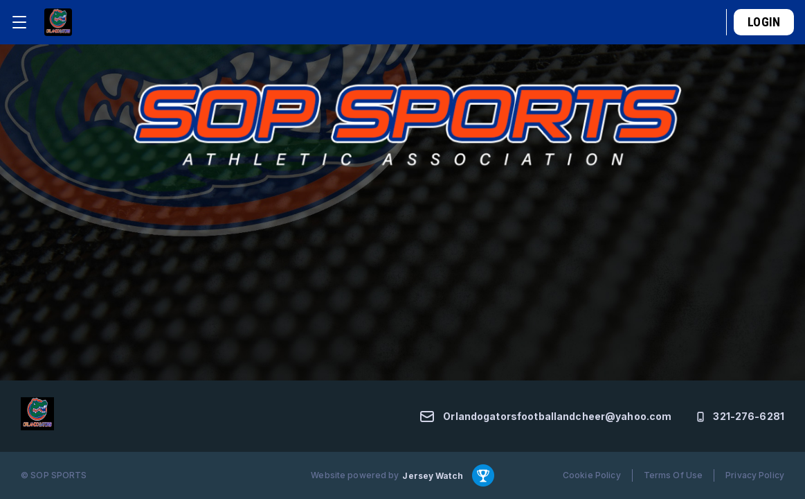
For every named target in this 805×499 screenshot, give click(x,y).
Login (764, 22)
